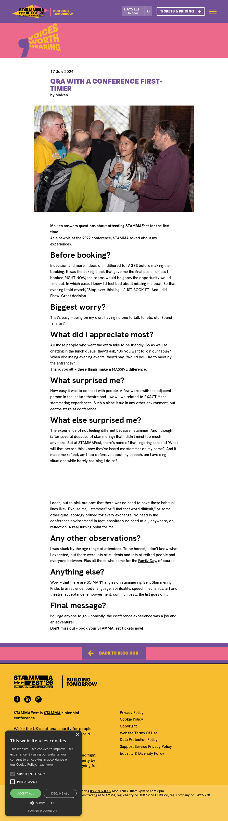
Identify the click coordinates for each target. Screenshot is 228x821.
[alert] (43, 773)
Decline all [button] (60, 793)
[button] (12, 774)
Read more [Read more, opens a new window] (45, 764)
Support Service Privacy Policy (146, 746)
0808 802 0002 (100, 791)
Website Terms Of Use (138, 733)
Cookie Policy (131, 719)
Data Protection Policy (139, 739)
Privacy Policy (132, 712)
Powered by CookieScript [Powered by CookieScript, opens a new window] (43, 810)
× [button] (77, 735)
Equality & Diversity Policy (142, 753)
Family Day (147, 560)
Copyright (128, 726)
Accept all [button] (25, 793)
